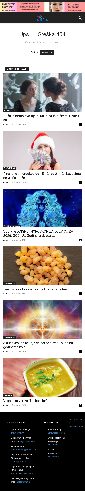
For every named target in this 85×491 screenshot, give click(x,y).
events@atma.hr (18, 461)
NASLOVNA (47, 53)
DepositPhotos (76, 427)
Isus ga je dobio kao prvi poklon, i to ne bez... (36, 289)
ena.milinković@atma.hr (22, 473)
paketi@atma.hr (22, 482)
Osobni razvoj (10, 110)
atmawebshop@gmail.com (23, 449)
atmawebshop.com (56, 433)
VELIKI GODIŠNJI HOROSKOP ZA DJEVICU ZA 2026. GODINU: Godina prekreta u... (38, 234)
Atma (5, 124)
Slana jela (8, 395)
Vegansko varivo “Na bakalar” (25, 401)
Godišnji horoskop (12, 226)
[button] (5, 18)
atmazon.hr (52, 444)
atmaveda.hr (53, 456)
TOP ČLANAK (9, 168)
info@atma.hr (17, 433)
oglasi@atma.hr (27, 441)
